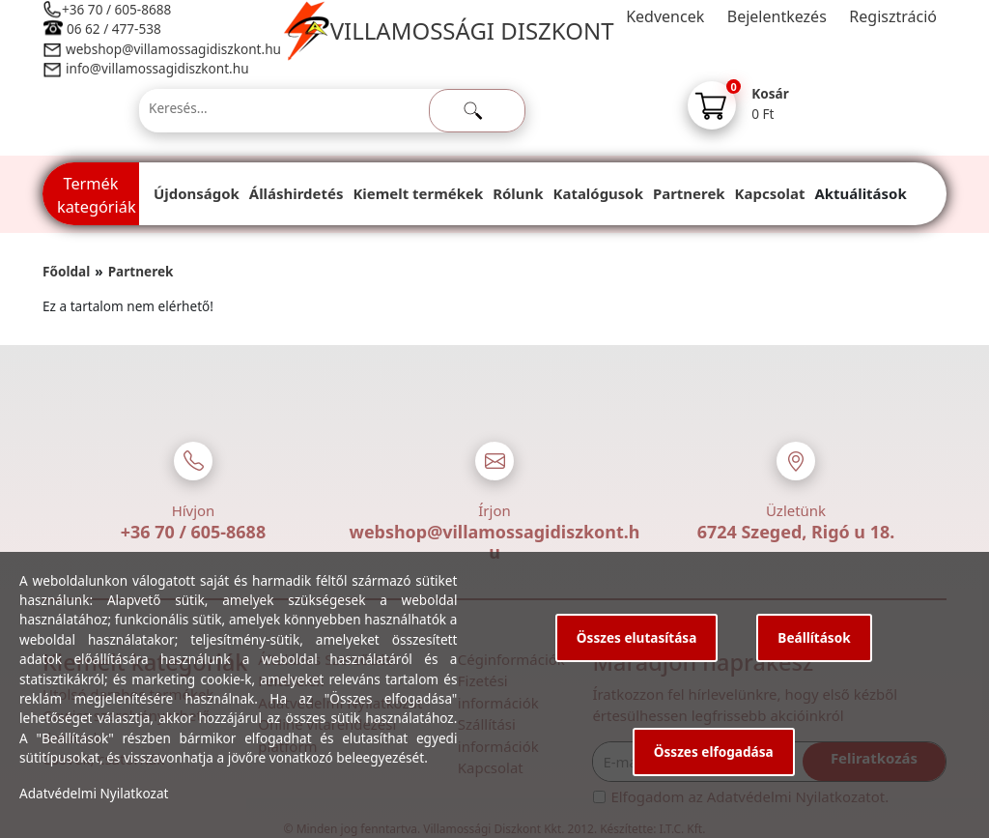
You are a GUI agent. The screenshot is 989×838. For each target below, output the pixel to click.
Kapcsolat (770, 193)
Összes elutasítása (637, 637)
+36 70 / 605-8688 (116, 9)
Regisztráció (893, 16)
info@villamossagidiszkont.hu (157, 68)
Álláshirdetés (296, 193)
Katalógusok (598, 193)
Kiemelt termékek (418, 193)
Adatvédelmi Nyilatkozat (94, 793)
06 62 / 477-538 (114, 28)
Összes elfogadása (714, 751)
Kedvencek (665, 16)
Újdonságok (197, 193)
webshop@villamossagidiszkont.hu (172, 49)
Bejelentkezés (777, 16)
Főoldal (66, 271)
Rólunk (518, 193)
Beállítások (813, 637)
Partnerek (689, 193)
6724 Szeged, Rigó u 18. (796, 531)
